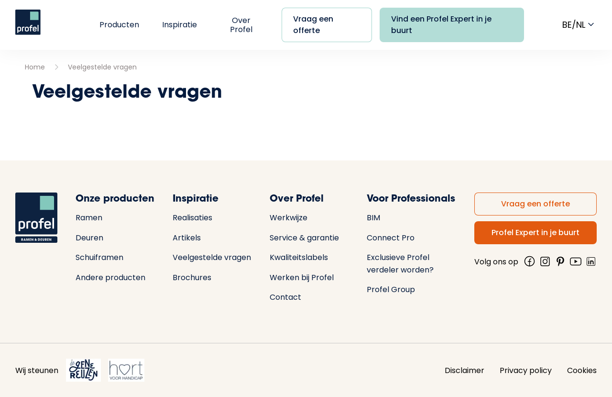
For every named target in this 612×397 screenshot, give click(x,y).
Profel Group (391, 289)
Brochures (192, 277)
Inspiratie (179, 24)
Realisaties (192, 217)
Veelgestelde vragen (102, 67)
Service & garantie (304, 237)
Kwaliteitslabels (299, 257)
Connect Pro (391, 237)
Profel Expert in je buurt (535, 232)
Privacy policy (526, 370)
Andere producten (110, 277)
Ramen (89, 217)
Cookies (582, 370)
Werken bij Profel (302, 277)
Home (35, 67)
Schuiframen (99, 257)
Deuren (89, 237)
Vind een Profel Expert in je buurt (441, 24)
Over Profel (241, 25)
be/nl (579, 24)
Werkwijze (288, 217)
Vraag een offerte (313, 24)
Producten (119, 24)
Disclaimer (464, 370)
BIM (373, 217)
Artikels (187, 237)
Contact (285, 297)
